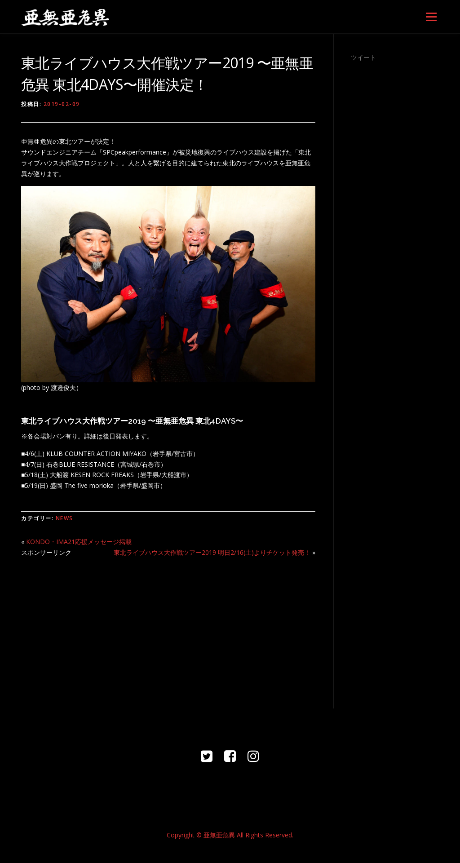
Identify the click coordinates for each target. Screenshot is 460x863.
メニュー (431, 17)
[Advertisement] (168, 627)
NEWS (64, 518)
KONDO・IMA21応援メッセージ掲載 (79, 541)
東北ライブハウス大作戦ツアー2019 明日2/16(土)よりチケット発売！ (212, 552)
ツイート (363, 57)
